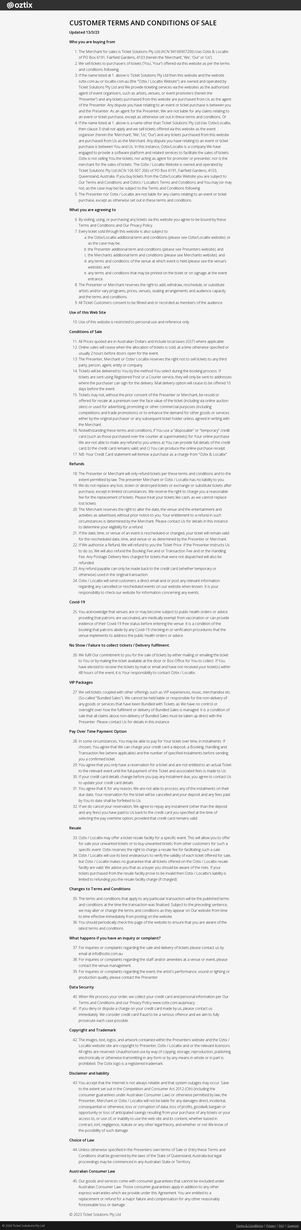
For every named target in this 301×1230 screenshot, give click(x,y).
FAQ (281, 1225)
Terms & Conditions (249, 1225)
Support (293, 1225)
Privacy (271, 1225)
